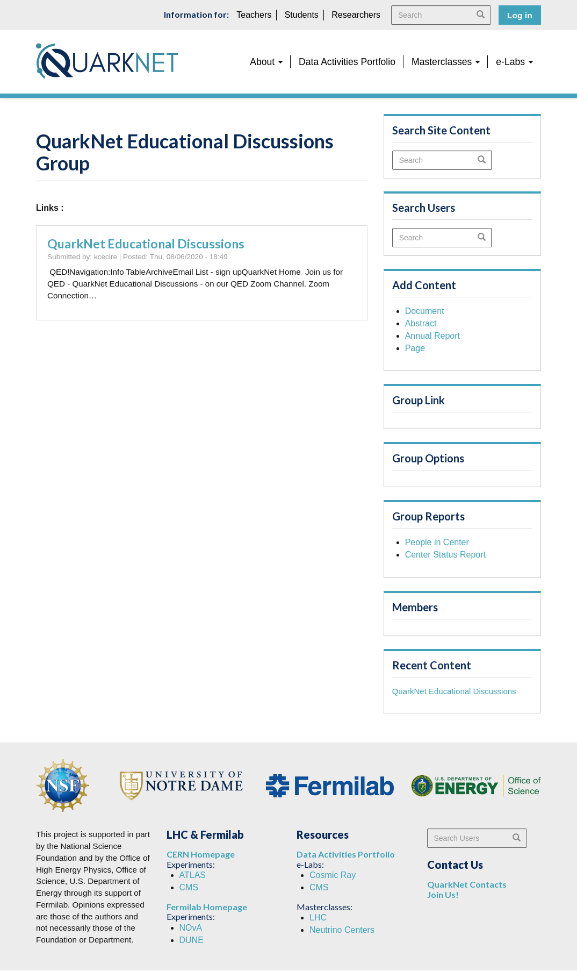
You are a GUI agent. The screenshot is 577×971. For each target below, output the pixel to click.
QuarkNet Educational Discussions (145, 243)
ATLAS (192, 875)
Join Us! (443, 894)
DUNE (191, 940)
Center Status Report (445, 554)
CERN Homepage (201, 854)
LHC (318, 917)
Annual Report (432, 335)
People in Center (437, 542)
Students (302, 14)
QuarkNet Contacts (467, 884)
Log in (519, 15)
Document (424, 311)
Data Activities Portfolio (347, 61)
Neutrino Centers (341, 929)
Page (415, 348)
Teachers (253, 14)
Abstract (421, 323)
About (266, 61)
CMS (189, 887)
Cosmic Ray (332, 875)
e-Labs (514, 61)
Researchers (355, 14)
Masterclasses (446, 61)
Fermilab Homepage (207, 907)
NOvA (191, 927)
